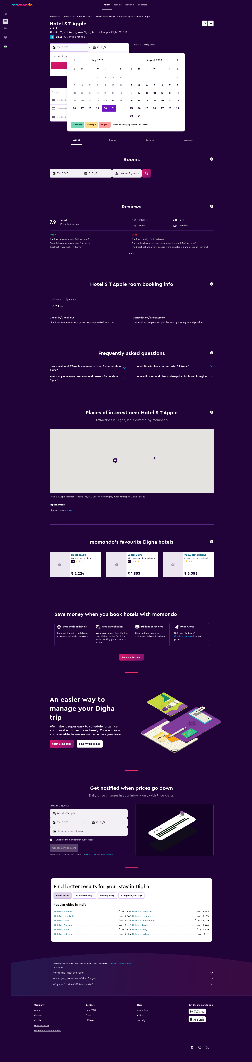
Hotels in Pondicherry (143, 921)
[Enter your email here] (92, 831)
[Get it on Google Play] (197, 1011)
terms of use (90, 854)
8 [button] (97, 85)
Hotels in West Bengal (105, 16)
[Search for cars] (5, 28)
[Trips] (5, 37)
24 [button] (113, 100)
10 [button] (113, 85)
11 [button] (121, 85)
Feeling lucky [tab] (107, 895)
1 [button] (97, 77)
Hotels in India (85, 16)
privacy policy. (106, 854)
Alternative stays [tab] (85, 895)
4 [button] (121, 77)
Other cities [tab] (62, 895)
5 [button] (74, 85)
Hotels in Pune (61, 921)
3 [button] (113, 77)
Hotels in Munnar (62, 930)
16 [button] (105, 92)
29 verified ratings (74, 37)
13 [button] (82, 92)
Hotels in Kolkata (140, 934)
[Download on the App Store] (197, 1019)
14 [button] (90, 92)
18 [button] (121, 92)
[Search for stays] (5, 21)
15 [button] (97, 92)
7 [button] (89, 85)
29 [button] (97, 108)
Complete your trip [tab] (131, 895)
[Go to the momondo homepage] (22, 4)
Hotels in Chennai (63, 925)
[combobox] (92, 813)
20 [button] (82, 100)
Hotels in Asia (69, 16)
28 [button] (89, 108)
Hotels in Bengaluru (142, 912)
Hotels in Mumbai (63, 912)
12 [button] (74, 92)
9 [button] (105, 85)
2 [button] (105, 77)
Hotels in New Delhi (64, 916)
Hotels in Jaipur (140, 925)
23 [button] (105, 100)
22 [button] (97, 100)
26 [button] (74, 108)
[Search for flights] (5, 15)
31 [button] (113, 108)
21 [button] (90, 100)
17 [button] (113, 92)
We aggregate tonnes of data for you (133, 978)
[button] (5, 5)
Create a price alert (184, 636)
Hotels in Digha (126, 16)
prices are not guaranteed (119, 963)
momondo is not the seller (133, 973)
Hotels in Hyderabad (142, 916)
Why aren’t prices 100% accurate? (133, 984)
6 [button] (82, 85)
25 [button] (120, 100)
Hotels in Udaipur (63, 934)
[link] (131, 657)
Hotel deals (55, 16)
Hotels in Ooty (139, 930)
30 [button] (105, 108)
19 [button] (74, 100)
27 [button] (82, 108)
